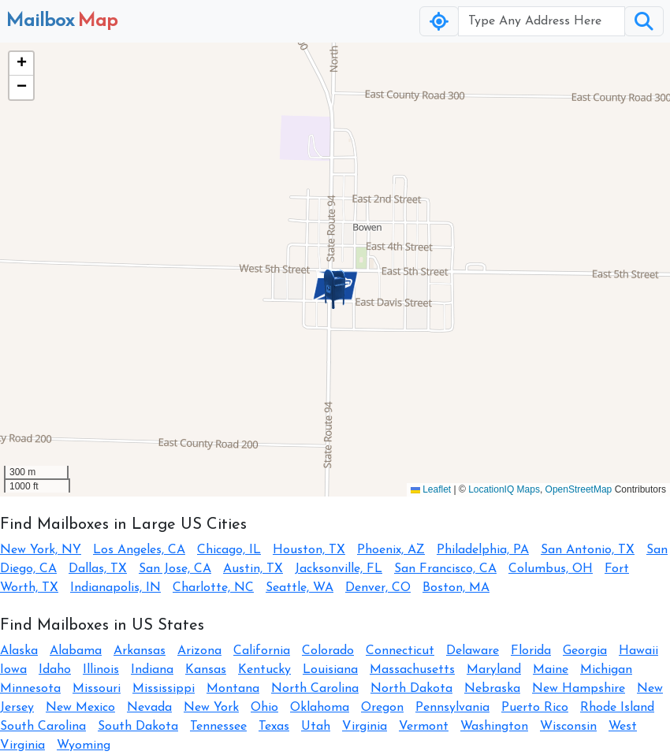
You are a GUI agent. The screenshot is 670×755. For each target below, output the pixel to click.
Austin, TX (253, 569)
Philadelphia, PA (483, 550)
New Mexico (80, 707)
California (261, 651)
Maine (550, 670)
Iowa (13, 670)
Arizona (199, 651)
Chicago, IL (229, 550)
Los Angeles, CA (139, 550)
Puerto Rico (534, 707)
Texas (274, 726)
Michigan (606, 670)
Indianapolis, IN (115, 588)
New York (211, 707)
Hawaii (638, 651)
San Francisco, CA (445, 569)
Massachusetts (412, 670)
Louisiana (330, 670)
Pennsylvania (452, 707)
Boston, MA (455, 588)
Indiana (152, 670)
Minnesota (30, 688)
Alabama (76, 651)
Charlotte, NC (213, 588)
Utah (315, 726)
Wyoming (83, 745)
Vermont (424, 726)
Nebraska (492, 688)
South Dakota (138, 726)
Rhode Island (617, 707)
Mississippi (163, 688)
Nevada (149, 707)
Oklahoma (319, 707)
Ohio (264, 707)
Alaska (19, 651)
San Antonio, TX (588, 550)
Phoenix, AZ (391, 550)
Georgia (585, 651)
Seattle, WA (299, 588)
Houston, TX (309, 550)
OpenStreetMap (578, 489)
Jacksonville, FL (338, 569)
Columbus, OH (550, 569)
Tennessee (218, 726)
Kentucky (264, 670)
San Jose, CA (175, 569)
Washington (494, 726)
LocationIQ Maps (504, 489)
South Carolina (43, 726)
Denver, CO (378, 588)
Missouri (97, 688)
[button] (335, 289)
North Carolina (315, 688)
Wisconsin (568, 726)
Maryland (494, 670)
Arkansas (140, 651)
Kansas (205, 670)
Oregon (382, 707)
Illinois (101, 670)
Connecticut (400, 651)
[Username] (541, 21)
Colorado (328, 651)
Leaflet (431, 489)
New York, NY (40, 550)
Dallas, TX (98, 569)
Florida (531, 651)
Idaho (55, 670)
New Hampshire (578, 688)
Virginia (364, 726)
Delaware (472, 651)
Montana (233, 688)
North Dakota (411, 688)
